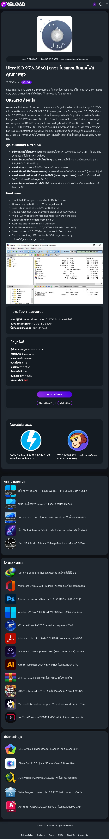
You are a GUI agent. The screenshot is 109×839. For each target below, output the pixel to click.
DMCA (60, 835)
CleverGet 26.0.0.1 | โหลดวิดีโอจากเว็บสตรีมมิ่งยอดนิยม (46, 763)
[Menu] (106, 4)
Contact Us (83, 835)
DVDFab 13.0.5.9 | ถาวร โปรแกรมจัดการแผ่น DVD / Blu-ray (77, 457)
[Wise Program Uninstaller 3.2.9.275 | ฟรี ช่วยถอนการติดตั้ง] (10, 792)
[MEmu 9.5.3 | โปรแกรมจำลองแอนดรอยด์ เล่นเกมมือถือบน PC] (10, 749)
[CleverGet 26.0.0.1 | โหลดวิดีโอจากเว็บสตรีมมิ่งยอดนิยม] (10, 763)
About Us (71, 835)
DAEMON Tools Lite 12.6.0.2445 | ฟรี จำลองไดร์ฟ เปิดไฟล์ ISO (30, 457)
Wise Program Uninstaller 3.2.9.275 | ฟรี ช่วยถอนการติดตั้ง (50, 792)
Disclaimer (41, 835)
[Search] (101, 4)
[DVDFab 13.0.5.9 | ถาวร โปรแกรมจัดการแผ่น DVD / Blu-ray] (78, 440)
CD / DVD (26, 82)
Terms (51, 835)
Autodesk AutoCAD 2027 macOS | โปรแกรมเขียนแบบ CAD (49, 807)
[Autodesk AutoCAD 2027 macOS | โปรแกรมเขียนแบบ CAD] (10, 806)
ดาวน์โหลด (54, 394)
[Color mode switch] (94, 4)
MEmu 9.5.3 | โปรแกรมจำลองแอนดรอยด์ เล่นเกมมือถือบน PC (49, 749)
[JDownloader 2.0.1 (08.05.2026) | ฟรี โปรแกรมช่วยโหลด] (10, 777)
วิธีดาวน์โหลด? (45, 403)
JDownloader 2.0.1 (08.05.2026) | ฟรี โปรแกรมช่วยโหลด (47, 778)
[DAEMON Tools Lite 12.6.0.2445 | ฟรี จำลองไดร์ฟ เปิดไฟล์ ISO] (31, 440)
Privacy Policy (27, 835)
